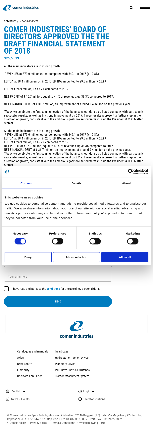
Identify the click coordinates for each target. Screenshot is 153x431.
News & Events (29, 21)
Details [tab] (76, 183)
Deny (28, 257)
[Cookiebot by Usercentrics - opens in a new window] (131, 172)
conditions (53, 288)
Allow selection (76, 257)
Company (10, 21)
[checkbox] (6, 288)
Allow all (125, 257)
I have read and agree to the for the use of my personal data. (56, 289)
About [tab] (126, 183)
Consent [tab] (27, 183)
